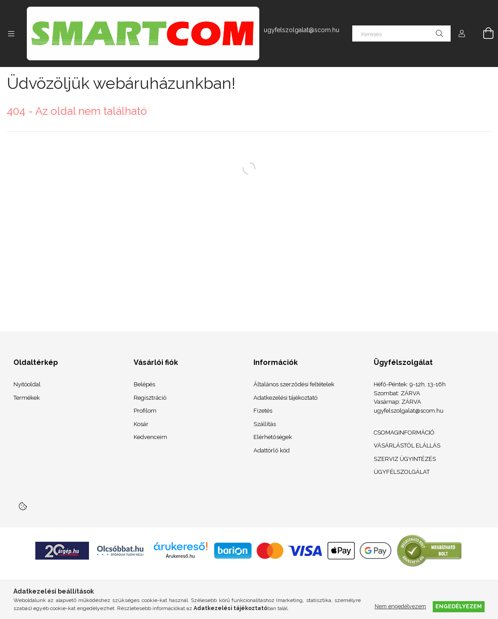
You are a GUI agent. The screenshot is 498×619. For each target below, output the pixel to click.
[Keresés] (401, 33)
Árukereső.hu (180, 556)
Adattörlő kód (271, 450)
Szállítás (264, 424)
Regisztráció (150, 397)
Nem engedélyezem (400, 606)
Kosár (141, 424)
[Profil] (462, 33)
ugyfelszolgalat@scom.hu (301, 29)
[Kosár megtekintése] (483, 33)
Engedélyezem (458, 606)
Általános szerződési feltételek (293, 384)
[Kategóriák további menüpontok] (11, 33)
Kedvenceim (150, 437)
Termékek (26, 397)
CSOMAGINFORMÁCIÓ (404, 432)
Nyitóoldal (27, 384)
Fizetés (262, 410)
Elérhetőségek (272, 437)
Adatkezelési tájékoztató (285, 397)
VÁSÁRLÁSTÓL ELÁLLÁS (407, 445)
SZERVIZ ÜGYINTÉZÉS (405, 459)
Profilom (145, 410)
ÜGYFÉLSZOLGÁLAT (402, 471)
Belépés (144, 384)
